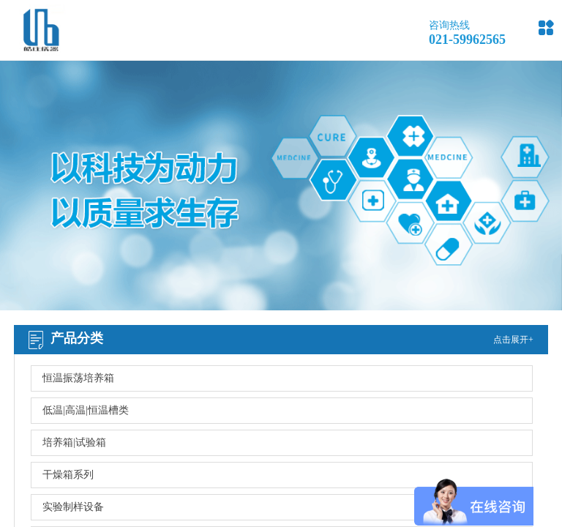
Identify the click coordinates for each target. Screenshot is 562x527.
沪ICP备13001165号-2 (344, 452)
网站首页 (62, 378)
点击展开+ (513, 339)
